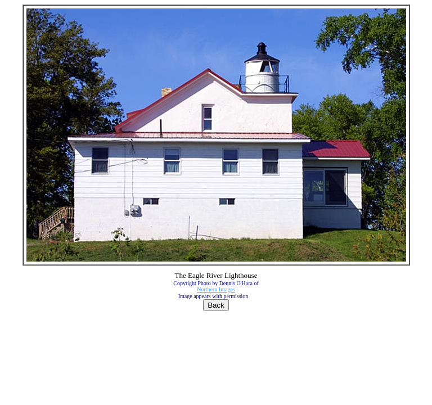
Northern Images (216, 289)
